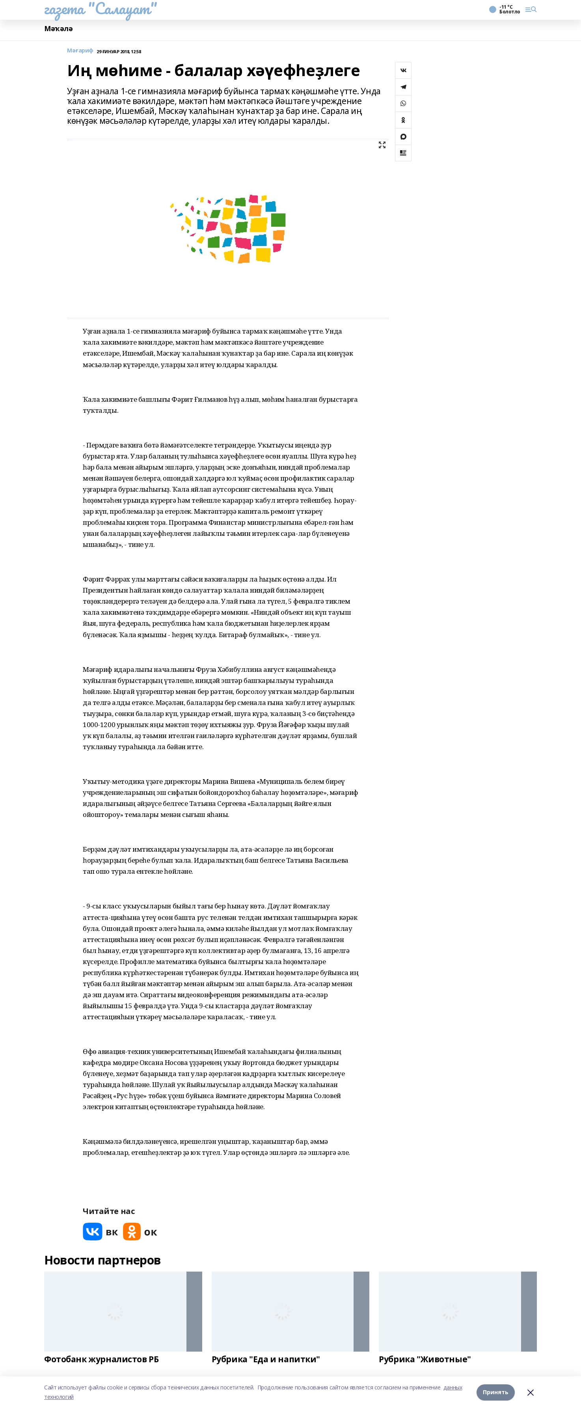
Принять (495, 1392)
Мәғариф (80, 50)
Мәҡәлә (58, 28)
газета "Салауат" (100, 8)
